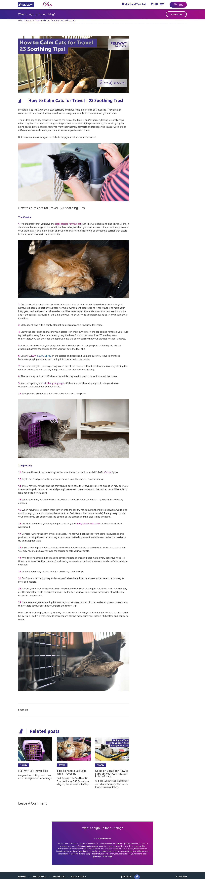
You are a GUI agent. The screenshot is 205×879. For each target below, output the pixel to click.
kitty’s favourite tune (89, 521)
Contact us (59, 873)
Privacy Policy (79, 873)
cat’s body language (54, 381)
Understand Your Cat (131, 4)
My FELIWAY (154, 4)
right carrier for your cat (69, 223)
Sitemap (23, 873)
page (112, 853)
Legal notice (40, 873)
